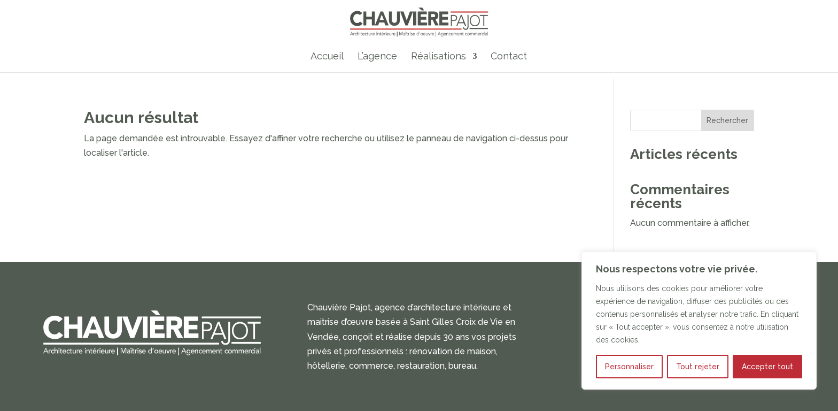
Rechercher (727, 120)
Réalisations (438, 58)
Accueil (327, 58)
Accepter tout (767, 366)
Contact (509, 58)
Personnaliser (629, 366)
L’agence (377, 58)
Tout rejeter (697, 366)
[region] (699, 321)
